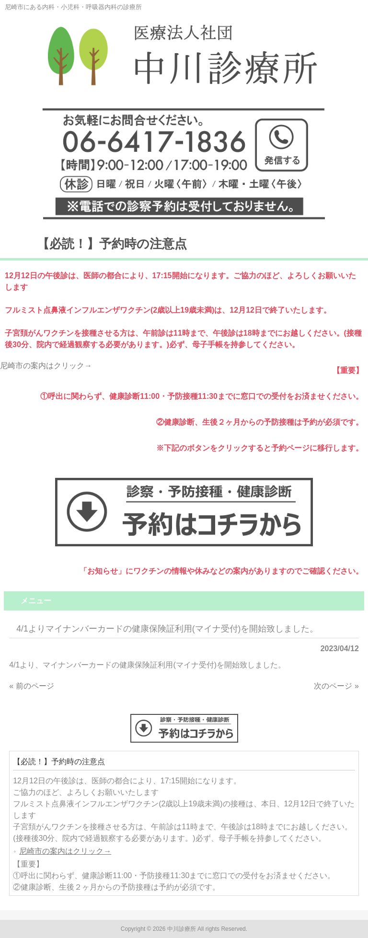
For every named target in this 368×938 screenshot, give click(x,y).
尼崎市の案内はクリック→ (46, 366)
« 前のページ (31, 686)
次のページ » (336, 686)
